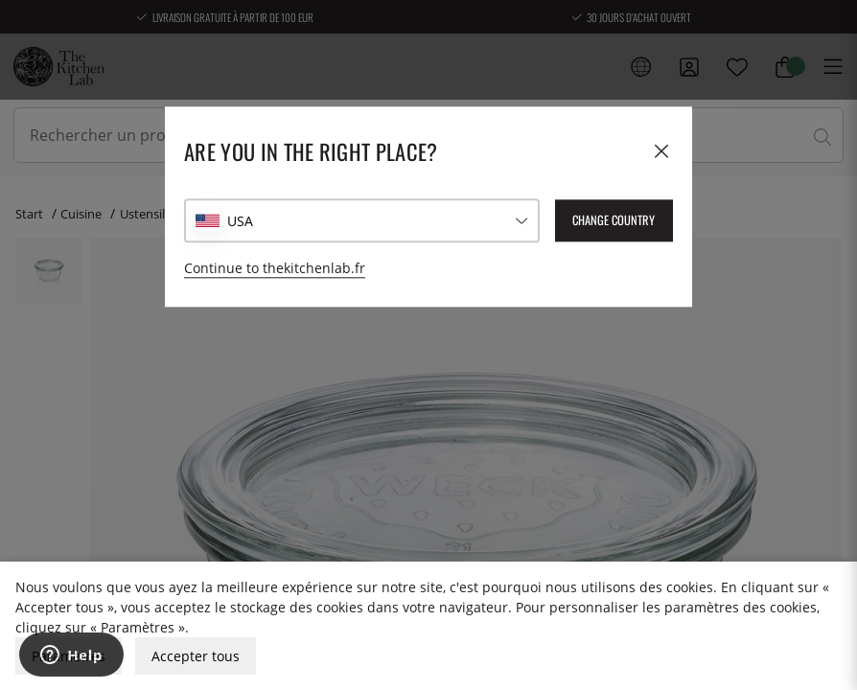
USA (240, 221)
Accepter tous (195, 656)
